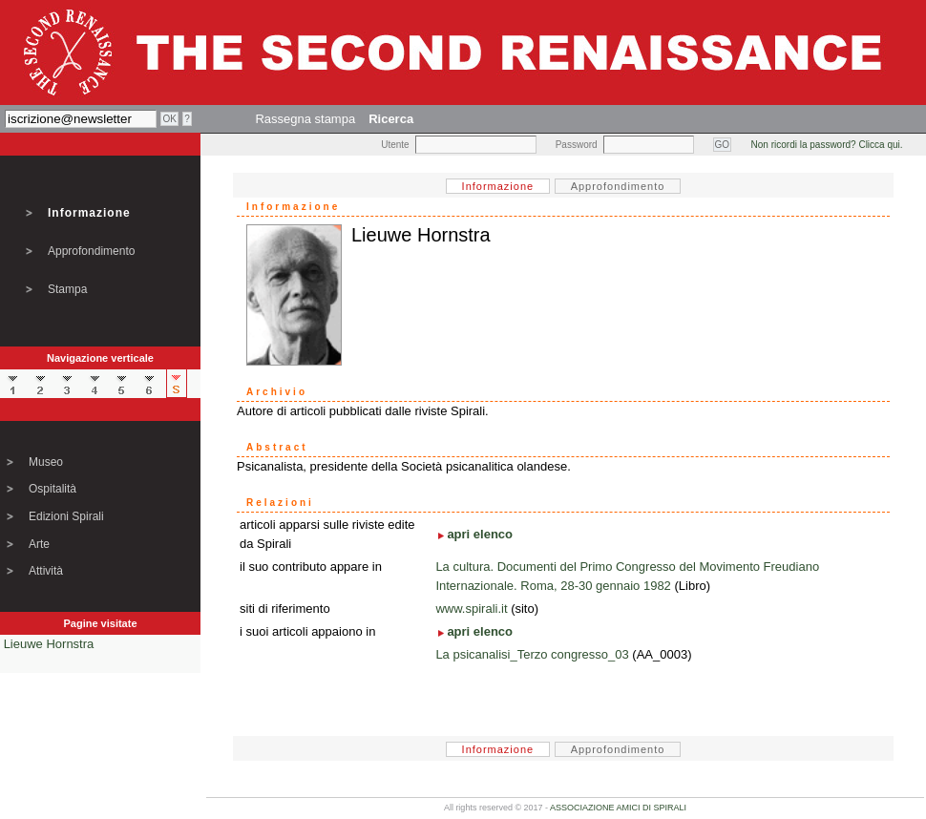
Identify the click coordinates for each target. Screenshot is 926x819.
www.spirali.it (471, 608)
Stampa (67, 289)
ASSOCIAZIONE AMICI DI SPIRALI (618, 807)
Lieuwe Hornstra (49, 644)
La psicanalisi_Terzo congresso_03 (531, 654)
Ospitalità (52, 488)
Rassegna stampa (305, 119)
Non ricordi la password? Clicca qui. (827, 144)
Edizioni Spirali (66, 516)
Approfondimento (91, 251)
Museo (46, 462)
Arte (39, 544)
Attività (46, 571)
